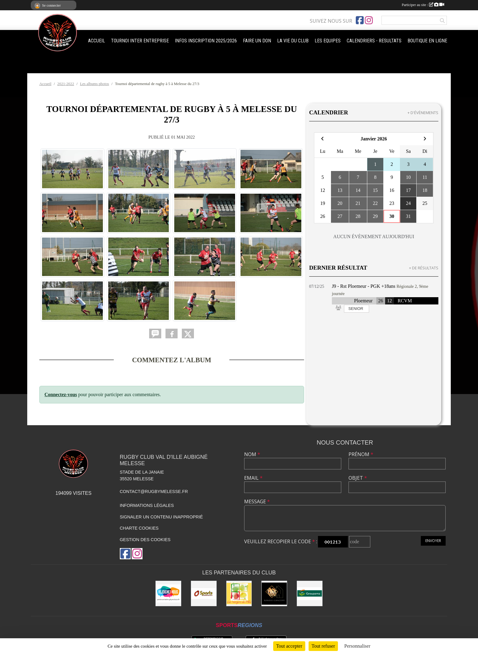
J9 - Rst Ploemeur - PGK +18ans (363, 286)
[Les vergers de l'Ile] (239, 593)
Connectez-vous (60, 394)
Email (253, 478)
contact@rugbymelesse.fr (154, 491)
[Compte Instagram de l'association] (369, 20)
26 (380, 300)
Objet (358, 478)
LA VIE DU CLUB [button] (293, 41)
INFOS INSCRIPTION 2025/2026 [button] (206, 41)
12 (389, 300)
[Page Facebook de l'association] (360, 20)
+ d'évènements (423, 112)
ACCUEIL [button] (96, 41)
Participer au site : (423, 5)
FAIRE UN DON (257, 41)
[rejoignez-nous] (168, 593)
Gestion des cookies (145, 539)
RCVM (405, 300)
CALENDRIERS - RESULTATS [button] (374, 41)
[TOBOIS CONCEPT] (274, 593)
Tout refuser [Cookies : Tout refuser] (323, 646)
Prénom (361, 454)
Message (257, 501)
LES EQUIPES (328, 41)
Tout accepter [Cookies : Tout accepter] (289, 646)
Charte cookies (139, 528)
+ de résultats (423, 268)
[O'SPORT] (204, 593)
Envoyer (433, 540)
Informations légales (147, 505)
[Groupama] (309, 593)
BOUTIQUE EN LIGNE (427, 41)
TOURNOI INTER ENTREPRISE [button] (140, 41)
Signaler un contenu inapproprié (161, 516)
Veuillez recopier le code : (280, 541)
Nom (252, 454)
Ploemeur (363, 300)
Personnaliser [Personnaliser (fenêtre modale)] (357, 646)
